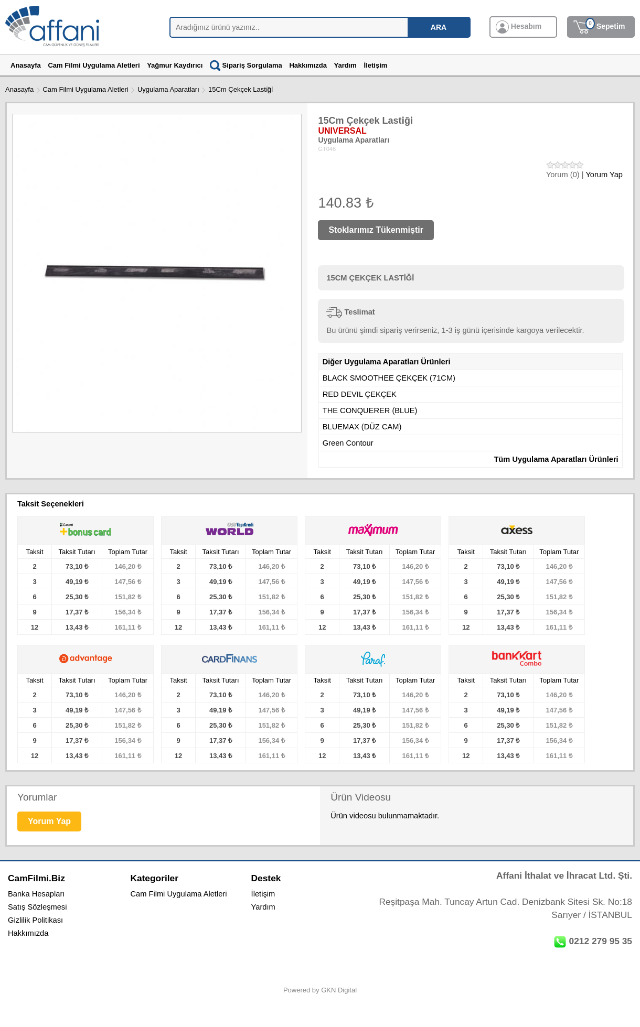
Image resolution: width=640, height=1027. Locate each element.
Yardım (263, 907)
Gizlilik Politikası (35, 920)
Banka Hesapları (36, 894)
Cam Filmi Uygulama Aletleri (85, 89)
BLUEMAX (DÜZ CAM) (362, 427)
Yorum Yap (604, 174)
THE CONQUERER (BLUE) (370, 410)
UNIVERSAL (342, 130)
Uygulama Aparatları (168, 89)
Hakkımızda (28, 933)
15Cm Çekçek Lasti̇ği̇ (240, 89)
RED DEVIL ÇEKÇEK (360, 394)
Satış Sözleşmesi (37, 907)
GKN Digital (339, 990)
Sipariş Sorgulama (246, 65)
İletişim (263, 894)
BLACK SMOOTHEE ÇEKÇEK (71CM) (389, 378)
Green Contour (348, 443)
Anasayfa (19, 89)
